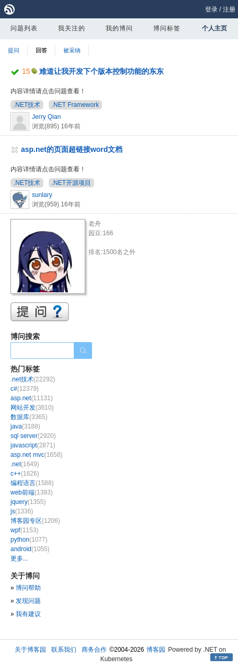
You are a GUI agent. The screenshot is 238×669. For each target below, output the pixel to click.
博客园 (155, 649)
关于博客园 (30, 649)
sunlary (42, 195)
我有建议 (28, 614)
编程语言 (32, 483)
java (25, 426)
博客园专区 (35, 520)
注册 (229, 9)
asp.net (31, 398)
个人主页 (214, 28)
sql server (33, 436)
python (29, 539)
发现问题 (28, 601)
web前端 (31, 492)
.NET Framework (75, 104)
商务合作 (94, 649)
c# (24, 388)
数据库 (29, 417)
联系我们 (63, 649)
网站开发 (32, 407)
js (21, 511)
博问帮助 (28, 587)
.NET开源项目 (71, 183)
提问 (13, 50)
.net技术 (32, 379)
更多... (19, 558)
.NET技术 (27, 104)
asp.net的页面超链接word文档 (71, 149)
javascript (32, 445)
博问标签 (166, 28)
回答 (41, 50)
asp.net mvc (36, 454)
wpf (24, 530)
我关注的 (71, 28)
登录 (211, 9)
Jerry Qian (46, 116)
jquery (28, 502)
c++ (24, 473)
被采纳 (72, 50)
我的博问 (119, 28)
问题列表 (24, 28)
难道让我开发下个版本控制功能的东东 (101, 71)
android (30, 549)
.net (24, 464)
